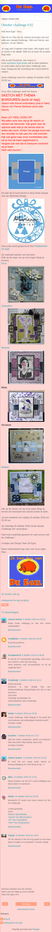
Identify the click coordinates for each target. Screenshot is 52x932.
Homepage (26, 904)
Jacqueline (6, 306)
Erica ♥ (6, 919)
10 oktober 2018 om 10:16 (34, 758)
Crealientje (13, 680)
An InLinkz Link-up (10, 594)
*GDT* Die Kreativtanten (19, 823)
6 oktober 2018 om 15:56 (26, 713)
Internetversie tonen (26, 909)
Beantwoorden (14, 630)
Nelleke (5, 467)
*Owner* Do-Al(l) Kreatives (20, 817)
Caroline (12, 735)
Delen (5, 605)
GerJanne (6, 425)
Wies (10, 777)
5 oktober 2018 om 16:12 (30, 680)
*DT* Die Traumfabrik (17, 820)
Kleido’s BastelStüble (17, 814)
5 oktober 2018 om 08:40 (30, 639)
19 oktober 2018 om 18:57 (27, 835)
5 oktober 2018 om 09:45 (33, 655)
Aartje (11, 713)
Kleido (11, 796)
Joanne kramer (15, 619)
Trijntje (11, 835)
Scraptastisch (14, 655)
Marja (4, 387)
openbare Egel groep (17, 63)
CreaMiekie (13, 639)
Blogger (36, 929)
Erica (3, 263)
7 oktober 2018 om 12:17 (28, 735)
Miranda (5, 348)
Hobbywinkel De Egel (12, 923)
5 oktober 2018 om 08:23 (34, 619)
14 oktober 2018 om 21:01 (25, 777)
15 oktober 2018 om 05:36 (26, 796)
